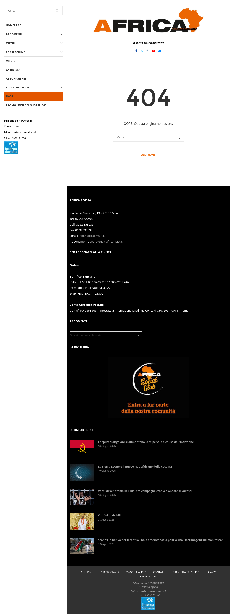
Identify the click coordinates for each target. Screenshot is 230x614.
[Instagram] (148, 50)
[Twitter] (141, 50)
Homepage (13, 25)
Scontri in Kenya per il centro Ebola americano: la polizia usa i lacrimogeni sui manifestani (161, 540)
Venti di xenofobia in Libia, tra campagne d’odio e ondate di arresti (145, 491)
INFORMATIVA (148, 576)
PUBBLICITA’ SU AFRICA (185, 572)
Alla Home (148, 154)
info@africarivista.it (92, 236)
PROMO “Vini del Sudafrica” (26, 105)
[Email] (159, 50)
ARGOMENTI (34, 34)
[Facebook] (136, 50)
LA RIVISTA (34, 69)
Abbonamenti (16, 78)
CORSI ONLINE (34, 52)
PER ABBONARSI (110, 572)
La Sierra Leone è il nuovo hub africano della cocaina (135, 466)
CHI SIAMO (87, 572)
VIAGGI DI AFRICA (34, 87)
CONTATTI (159, 572)
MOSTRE (11, 61)
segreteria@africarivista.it (107, 241)
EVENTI (34, 43)
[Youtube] (153, 50)
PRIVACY (211, 572)
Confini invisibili (109, 515)
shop (9, 96)
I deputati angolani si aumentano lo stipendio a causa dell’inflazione (146, 442)
